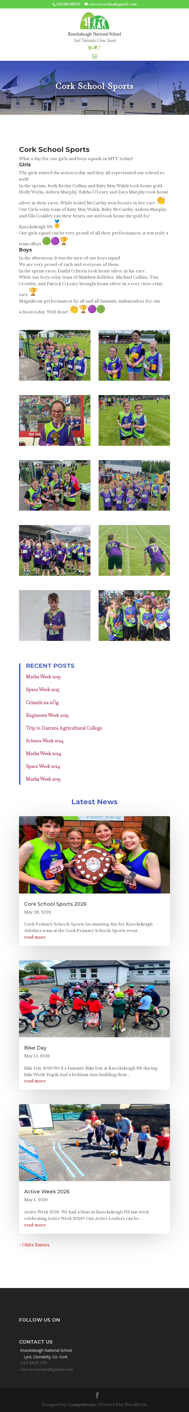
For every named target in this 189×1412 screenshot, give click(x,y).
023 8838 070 (33, 1362)
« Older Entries (34, 1244)
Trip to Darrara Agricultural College (64, 728)
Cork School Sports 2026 (55, 904)
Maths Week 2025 (43, 677)
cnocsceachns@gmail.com (47, 1369)
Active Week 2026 (47, 1192)
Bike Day (35, 1048)
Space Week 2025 (42, 689)
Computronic (82, 1404)
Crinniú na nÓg (42, 702)
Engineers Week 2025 (47, 715)
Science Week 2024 (45, 741)
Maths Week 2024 (43, 753)
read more (35, 937)
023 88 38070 (68, 4)
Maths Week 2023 (43, 779)
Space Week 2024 (43, 766)
